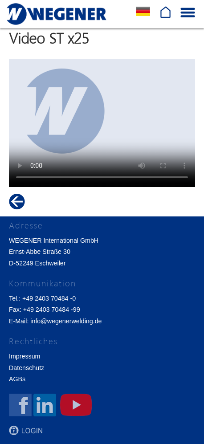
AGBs (17, 379)
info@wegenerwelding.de (66, 321)
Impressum (24, 356)
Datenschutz (26, 367)
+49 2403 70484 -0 (49, 298)
